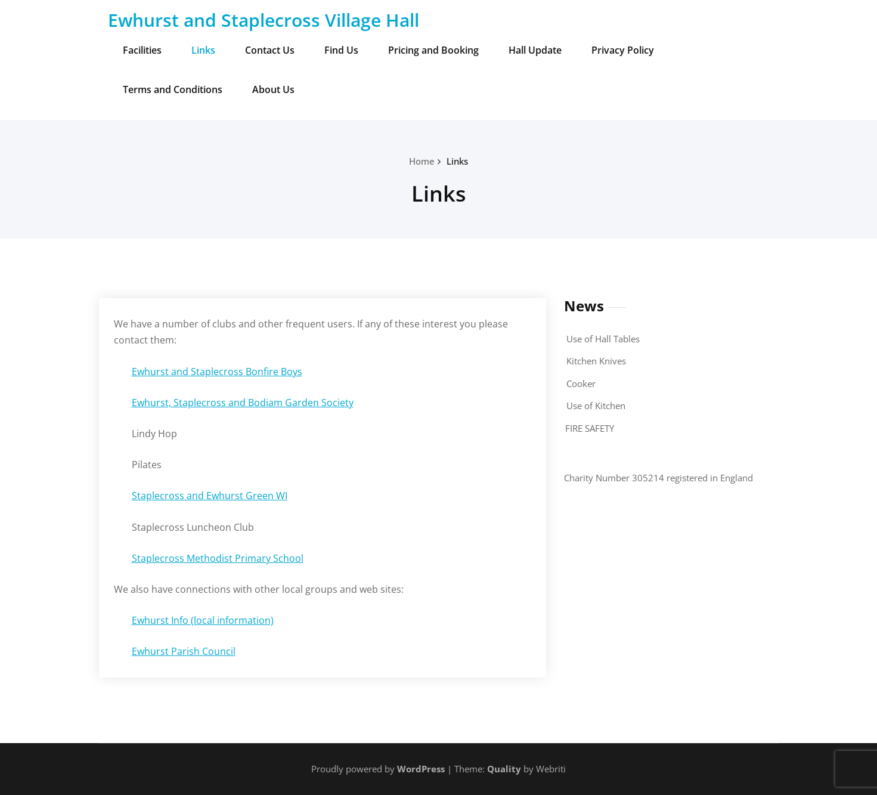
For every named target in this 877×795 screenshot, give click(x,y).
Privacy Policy (622, 50)
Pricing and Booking (433, 50)
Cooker (581, 383)
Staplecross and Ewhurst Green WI (209, 495)
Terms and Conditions (172, 89)
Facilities (142, 50)
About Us (273, 89)
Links (203, 50)
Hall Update (535, 50)
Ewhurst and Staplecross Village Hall (263, 20)
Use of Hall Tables (603, 339)
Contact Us (270, 50)
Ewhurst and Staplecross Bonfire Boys (217, 371)
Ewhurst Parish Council (183, 651)
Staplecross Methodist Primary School (217, 558)
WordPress (421, 769)
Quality (504, 769)
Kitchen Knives (596, 361)
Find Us (341, 50)
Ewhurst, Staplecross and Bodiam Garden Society (243, 402)
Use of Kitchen (595, 406)
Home (422, 161)
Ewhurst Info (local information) (203, 620)
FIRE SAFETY (589, 428)
